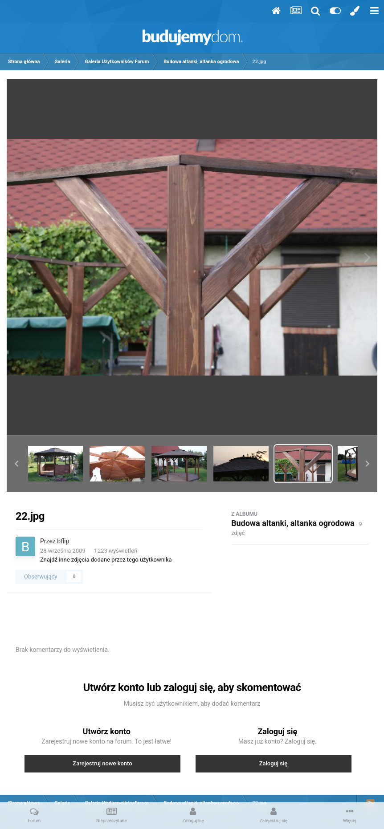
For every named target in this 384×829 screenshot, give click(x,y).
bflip (63, 541)
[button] (16, 463)
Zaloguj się (273, 763)
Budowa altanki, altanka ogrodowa (293, 523)
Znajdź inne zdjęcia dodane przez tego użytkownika (106, 559)
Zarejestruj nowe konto (102, 763)
